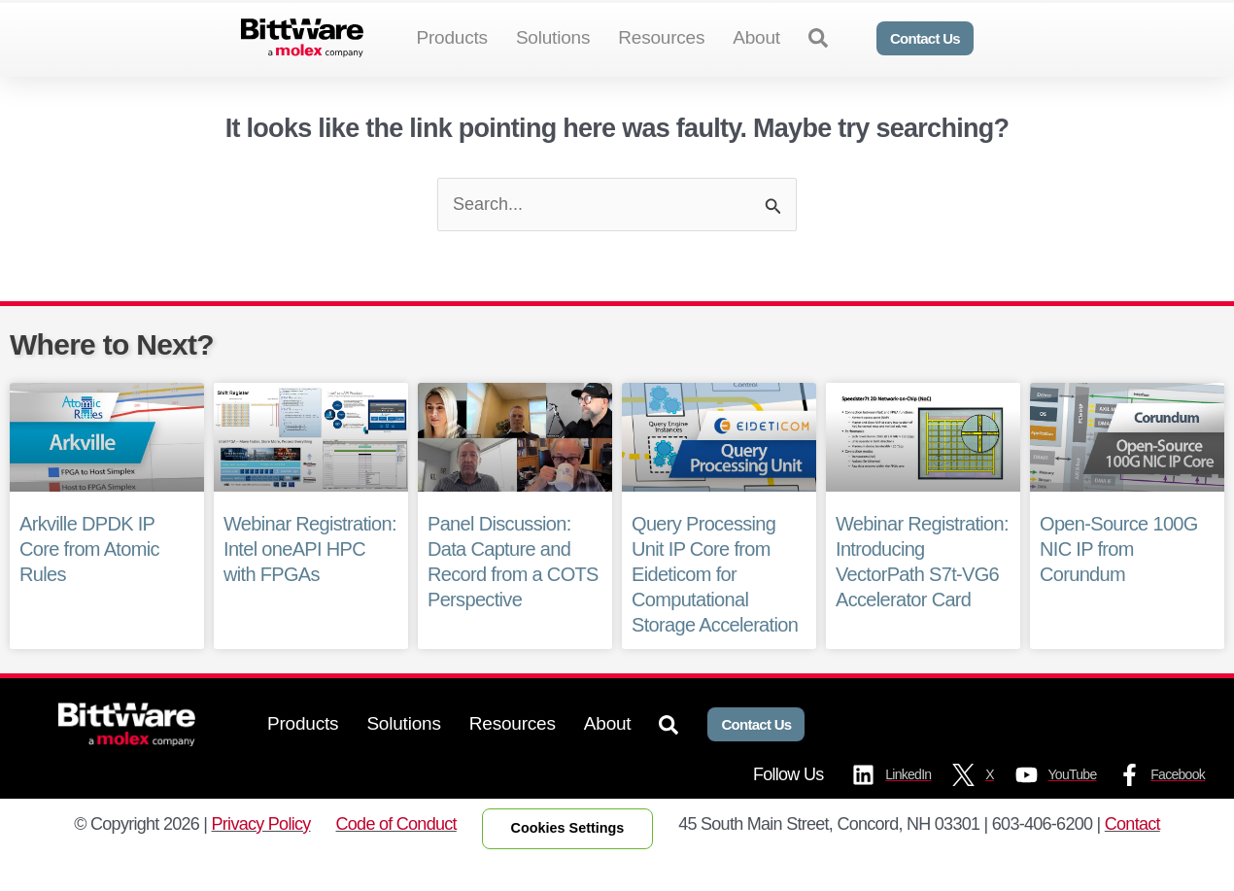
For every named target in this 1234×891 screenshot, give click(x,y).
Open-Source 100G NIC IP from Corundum (1118, 581)
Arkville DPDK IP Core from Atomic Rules (88, 581)
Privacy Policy (261, 855)
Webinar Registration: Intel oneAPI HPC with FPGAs (309, 581)
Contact (1132, 855)
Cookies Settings (568, 860)
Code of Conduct (396, 855)
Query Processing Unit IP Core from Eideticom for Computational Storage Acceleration (714, 606)
